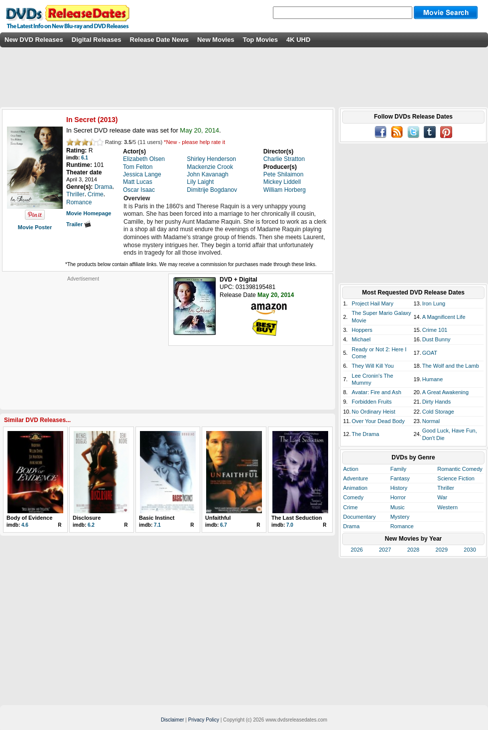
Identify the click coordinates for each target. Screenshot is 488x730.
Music (397, 507)
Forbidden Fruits (371, 402)
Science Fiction (456, 478)
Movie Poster (35, 227)
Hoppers (362, 330)
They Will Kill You (372, 366)
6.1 (84, 157)
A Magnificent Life (444, 317)
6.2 (91, 525)
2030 (470, 550)
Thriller (445, 488)
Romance (402, 526)
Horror (398, 497)
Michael (361, 339)
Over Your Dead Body (378, 421)
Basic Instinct (157, 518)
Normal (431, 421)
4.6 (24, 525)
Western (447, 507)
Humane (432, 379)
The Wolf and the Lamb (450, 366)
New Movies (215, 39)
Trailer (78, 224)
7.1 (157, 525)
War (442, 497)
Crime (350, 507)
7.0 (289, 525)
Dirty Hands (436, 402)
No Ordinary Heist (373, 412)
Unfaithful (218, 518)
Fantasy (400, 478)
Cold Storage (438, 412)
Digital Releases (97, 39)
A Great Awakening (445, 392)
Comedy (353, 497)
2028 (413, 550)
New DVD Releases (33, 39)
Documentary (359, 517)
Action (351, 469)
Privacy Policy (203, 720)
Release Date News (159, 39)
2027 (385, 550)
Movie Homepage (88, 213)
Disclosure (87, 518)
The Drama (365, 434)
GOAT (429, 353)
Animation (355, 488)
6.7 (223, 525)
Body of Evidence (29, 518)
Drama (351, 526)
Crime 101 (435, 330)
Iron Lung (433, 303)
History (398, 488)
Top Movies (260, 39)
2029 (442, 550)
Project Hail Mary (372, 303)
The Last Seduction (296, 518)
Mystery (400, 517)
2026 (357, 550)
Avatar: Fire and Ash (376, 392)
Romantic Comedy (459, 469)
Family (398, 469)
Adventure (355, 478)
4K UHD (298, 39)
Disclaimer (172, 720)
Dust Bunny (436, 339)
